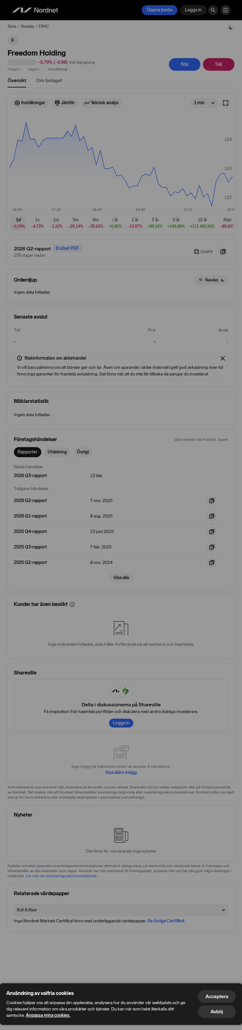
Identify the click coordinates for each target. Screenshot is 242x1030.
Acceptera (216, 996)
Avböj (216, 1012)
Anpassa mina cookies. (48, 1015)
